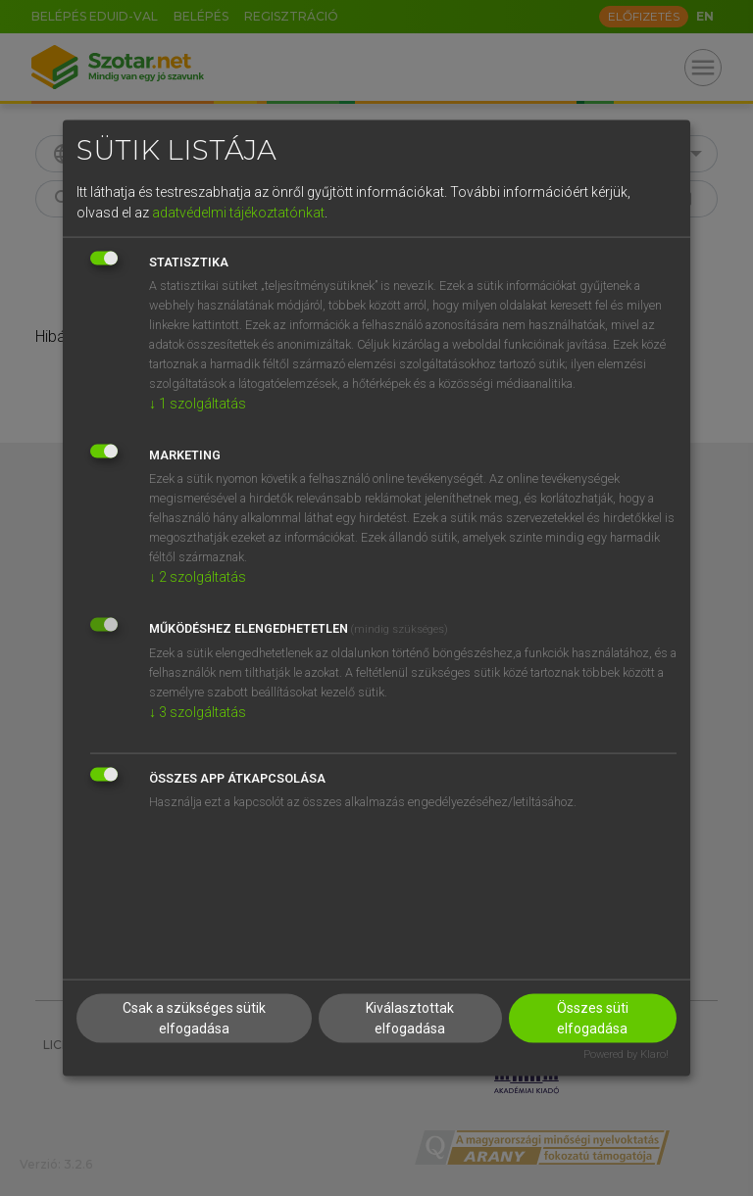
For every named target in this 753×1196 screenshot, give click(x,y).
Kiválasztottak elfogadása (410, 1017)
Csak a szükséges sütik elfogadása (194, 1017)
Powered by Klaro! (626, 1053)
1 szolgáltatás (197, 403)
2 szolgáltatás (197, 577)
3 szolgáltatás (197, 712)
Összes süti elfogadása (592, 1017)
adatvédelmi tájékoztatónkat (238, 212)
